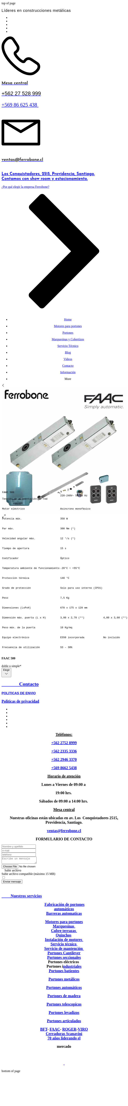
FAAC (54, 1030)
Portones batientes (64, 972)
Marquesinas (64, 927)
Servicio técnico (64, 945)
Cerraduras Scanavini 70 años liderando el (64, 1037)
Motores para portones (64, 923)
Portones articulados (64, 1022)
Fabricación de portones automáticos (64, 907)
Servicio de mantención (63, 949)
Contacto (20, 684)
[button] (64, 871)
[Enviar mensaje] (12, 883)
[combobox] (6, 672)
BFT (43, 1030)
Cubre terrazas (64, 932)
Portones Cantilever (64, 954)
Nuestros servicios (22, 897)
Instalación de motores (64, 941)
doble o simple (11, 666)
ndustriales (72, 967)
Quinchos (63, 936)
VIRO (83, 1030)
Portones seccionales (64, 958)
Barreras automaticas (64, 914)
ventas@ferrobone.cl (64, 831)
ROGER (69, 1030)
